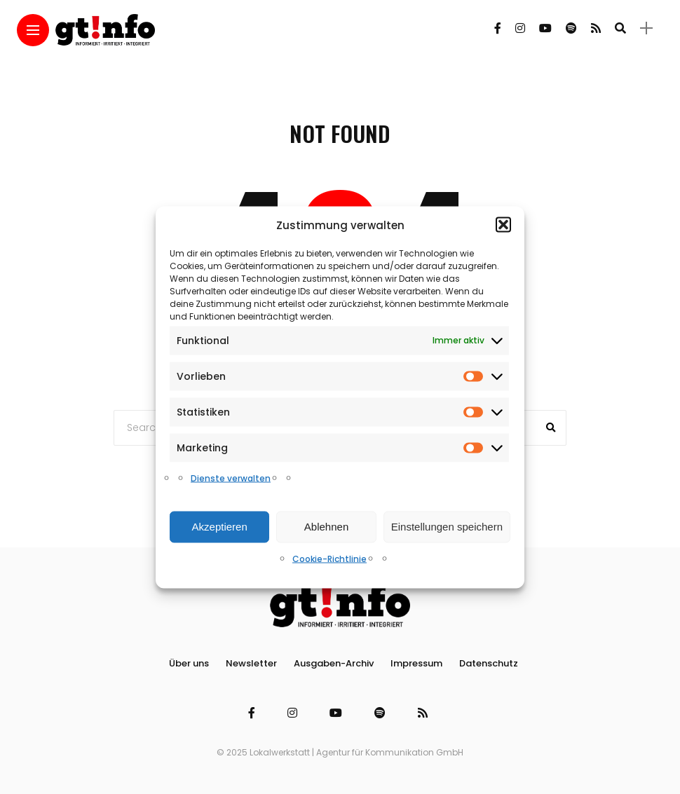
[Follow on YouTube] (545, 28)
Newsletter (251, 663)
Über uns (189, 663)
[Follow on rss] (596, 28)
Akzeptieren (219, 527)
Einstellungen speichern (447, 527)
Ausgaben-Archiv (334, 663)
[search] (620, 28)
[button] (503, 225)
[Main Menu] (33, 30)
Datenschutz (488, 663)
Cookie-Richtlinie (329, 558)
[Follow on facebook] (497, 28)
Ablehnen (326, 527)
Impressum (416, 663)
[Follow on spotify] (571, 28)
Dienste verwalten (231, 478)
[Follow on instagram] (520, 28)
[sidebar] (646, 28)
